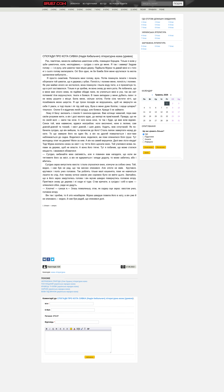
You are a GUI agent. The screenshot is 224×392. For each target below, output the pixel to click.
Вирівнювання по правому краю (67, 329)
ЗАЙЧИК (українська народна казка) (55, 289)
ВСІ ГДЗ (103, 4)
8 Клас (157, 28)
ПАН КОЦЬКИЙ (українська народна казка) (58, 284)
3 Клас (171, 22)
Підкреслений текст (53, 329)
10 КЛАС (124, 10)
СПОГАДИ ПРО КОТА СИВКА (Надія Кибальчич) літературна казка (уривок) (95, 298)
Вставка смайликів (71, 329)
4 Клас (144, 25)
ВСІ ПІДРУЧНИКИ (90, 4)
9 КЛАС (115, 10)
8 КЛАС (106, 10)
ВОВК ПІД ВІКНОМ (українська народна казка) (59, 292)
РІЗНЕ (161, 10)
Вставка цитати (81, 329)
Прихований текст (78, 329)
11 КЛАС (133, 10)
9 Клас (171, 28)
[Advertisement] (89, 34)
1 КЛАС (45, 10)
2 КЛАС (54, 10)
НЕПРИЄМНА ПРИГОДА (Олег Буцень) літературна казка (64, 281)
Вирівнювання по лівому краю (60, 329)
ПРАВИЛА (152, 10)
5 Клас (157, 25)
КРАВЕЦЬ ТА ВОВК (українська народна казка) (60, 287)
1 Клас (144, 22)
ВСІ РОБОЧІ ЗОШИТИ (118, 4)
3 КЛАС (62, 10)
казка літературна (58, 272)
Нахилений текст (50, 329)
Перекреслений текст (56, 329)
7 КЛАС (97, 10)
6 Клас (171, 25)
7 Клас (144, 28)
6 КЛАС (89, 10)
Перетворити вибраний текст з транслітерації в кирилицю (85, 329)
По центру (63, 329)
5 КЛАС (80, 10)
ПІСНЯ (143, 10)
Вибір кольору (74, 329)
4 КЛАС (71, 10)
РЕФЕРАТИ (75, 4)
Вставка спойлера (88, 329)
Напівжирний (46, 329)
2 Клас (157, 22)
